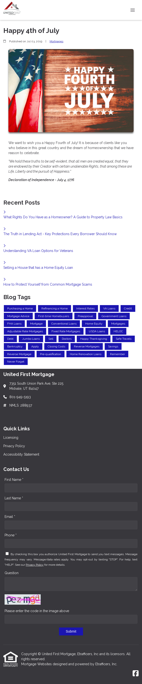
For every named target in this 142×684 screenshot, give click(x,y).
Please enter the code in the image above (37, 611)
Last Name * (14, 498)
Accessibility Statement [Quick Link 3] (21, 454)
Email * (10, 517)
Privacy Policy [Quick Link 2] (14, 446)
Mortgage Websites (37, 664)
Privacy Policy (35, 564)
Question (12, 573)
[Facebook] (136, 673)
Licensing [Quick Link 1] (10, 437)
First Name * (14, 480)
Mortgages (56, 41)
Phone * (11, 535)
